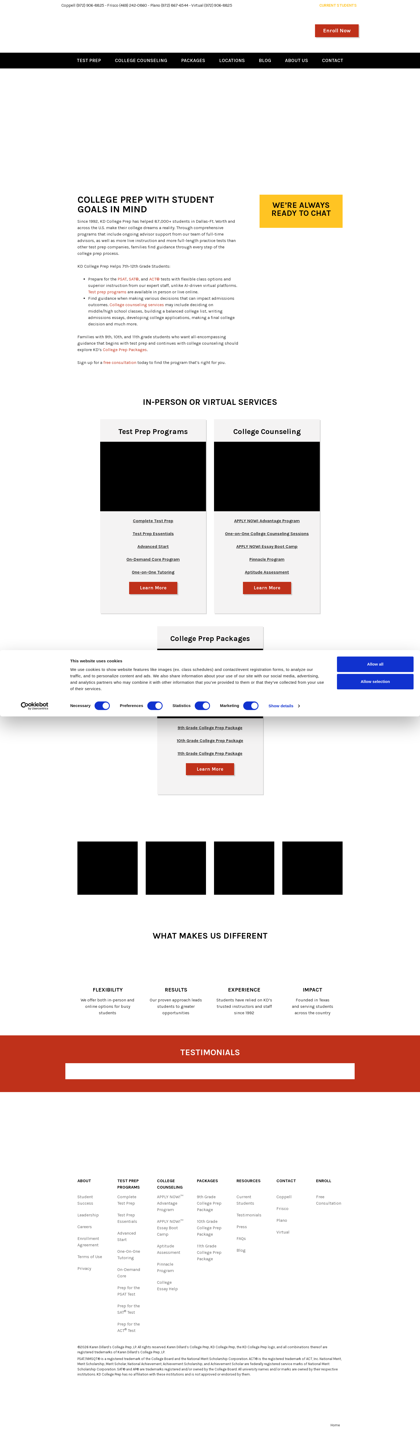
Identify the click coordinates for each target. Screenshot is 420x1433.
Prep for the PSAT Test (128, 1292)
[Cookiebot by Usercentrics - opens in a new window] (34, 1423)
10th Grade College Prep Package (209, 1229)
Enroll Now (337, 31)
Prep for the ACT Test (128, 1328)
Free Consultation (328, 1201)
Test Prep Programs (153, 431)
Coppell (284, 1198)
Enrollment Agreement (88, 1243)
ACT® (154, 279)
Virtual (283, 1233)
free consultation (119, 362)
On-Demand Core (128, 1274)
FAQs (241, 1239)
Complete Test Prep (153, 520)
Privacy (84, 1269)
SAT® (134, 279)
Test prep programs (107, 291)
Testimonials (249, 1216)
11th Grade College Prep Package (209, 1254)
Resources (249, 1182)
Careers (84, 1228)
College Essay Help (167, 1287)
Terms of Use (89, 1258)
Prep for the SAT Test (128, 1310)
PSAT (122, 279)
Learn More (153, 588)
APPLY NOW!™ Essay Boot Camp (170, 1229)
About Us (296, 60)
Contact (332, 60)
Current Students (245, 1201)
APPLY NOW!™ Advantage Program (170, 1204)
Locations (232, 60)
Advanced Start (126, 1237)
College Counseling (141, 60)
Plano (281, 1221)
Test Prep (89, 60)
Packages (193, 60)
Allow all (375, 1380)
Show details (281, 1422)
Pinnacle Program (165, 1268)
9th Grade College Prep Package (209, 1204)
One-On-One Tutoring (128, 1256)
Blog (265, 60)
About (84, 1182)
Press (242, 1228)
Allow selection (375, 1398)
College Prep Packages (125, 349)
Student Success (85, 1201)
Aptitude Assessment (168, 1250)
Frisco (282, 1209)
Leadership (88, 1216)
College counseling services (137, 304)
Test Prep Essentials (153, 533)
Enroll (323, 1182)
